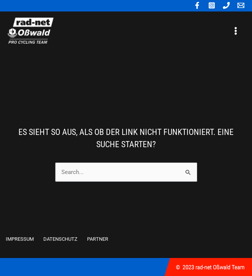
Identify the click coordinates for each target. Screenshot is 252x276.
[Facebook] (197, 5)
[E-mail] (240, 5)
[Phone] (226, 5)
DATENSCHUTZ (60, 239)
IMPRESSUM (20, 239)
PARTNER (97, 239)
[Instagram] (211, 5)
